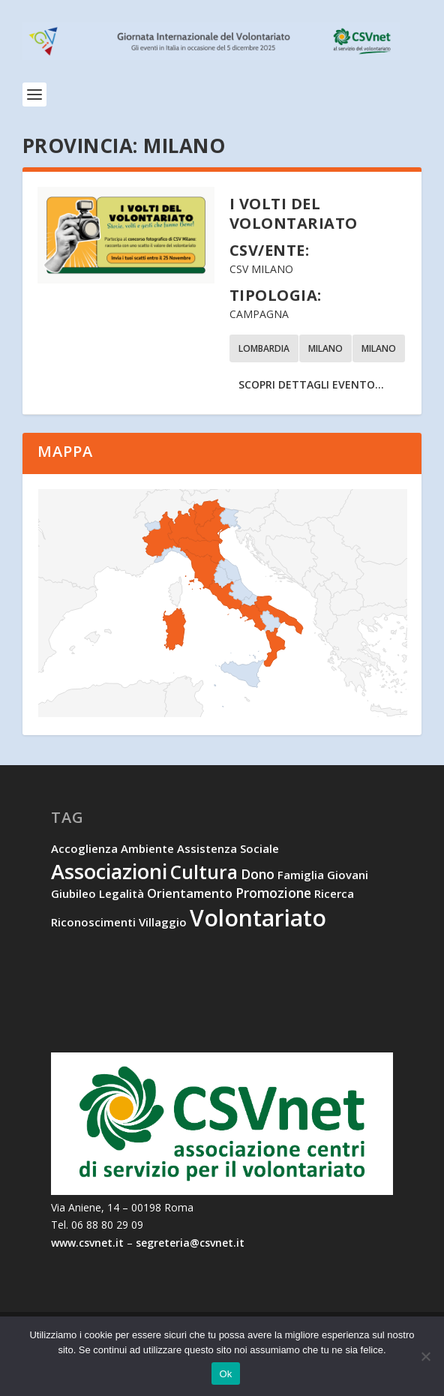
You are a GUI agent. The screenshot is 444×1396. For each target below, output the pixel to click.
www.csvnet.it (87, 1242)
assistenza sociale (228, 848)
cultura (204, 872)
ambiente (147, 848)
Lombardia (264, 348)
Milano (325, 348)
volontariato (258, 917)
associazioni (109, 871)
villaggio (163, 921)
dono (257, 874)
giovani (347, 874)
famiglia (301, 874)
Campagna (259, 314)
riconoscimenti (93, 921)
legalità (121, 893)
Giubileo (73, 893)
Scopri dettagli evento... (311, 384)
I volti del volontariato (294, 213)
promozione (273, 893)
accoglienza (84, 848)
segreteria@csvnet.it (190, 1242)
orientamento (189, 893)
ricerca (334, 893)
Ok (225, 1373)
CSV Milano (261, 269)
